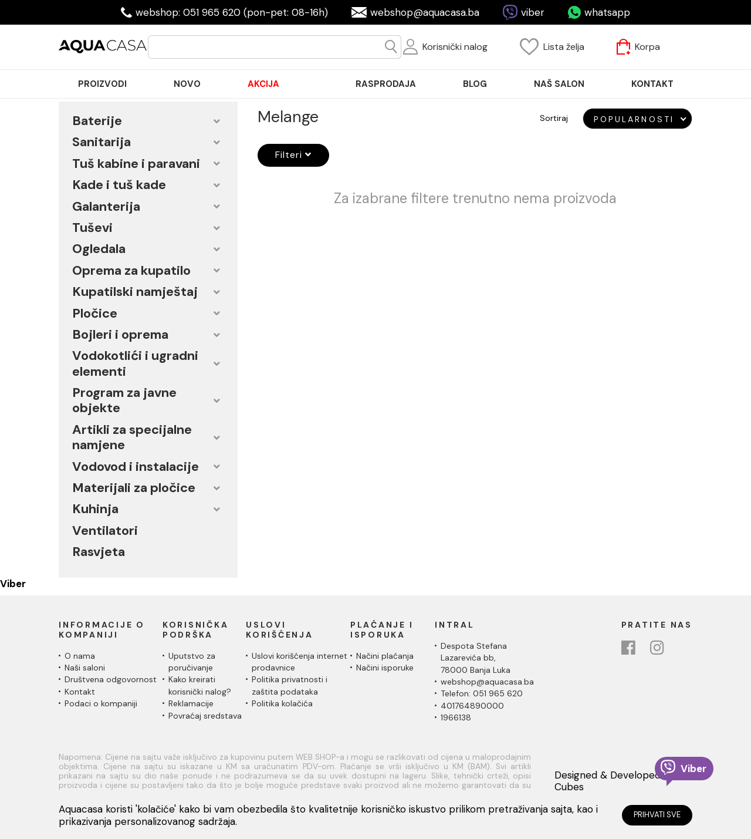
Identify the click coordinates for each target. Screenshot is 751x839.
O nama (80, 656)
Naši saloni (85, 667)
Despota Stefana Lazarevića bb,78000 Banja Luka (475, 658)
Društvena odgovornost (111, 679)
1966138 (456, 717)
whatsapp (607, 12)
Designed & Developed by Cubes (614, 781)
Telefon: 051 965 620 (482, 693)
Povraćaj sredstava (205, 715)
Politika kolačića (282, 703)
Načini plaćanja (385, 656)
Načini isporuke (385, 667)
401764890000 (472, 705)
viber (532, 12)
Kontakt (80, 691)
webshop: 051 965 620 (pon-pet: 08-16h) (232, 12)
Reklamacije (191, 703)
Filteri (293, 155)
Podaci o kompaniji (101, 703)
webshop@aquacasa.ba (424, 12)
